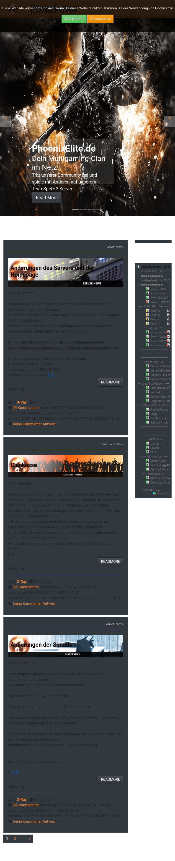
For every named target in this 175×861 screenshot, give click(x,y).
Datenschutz (100, 19)
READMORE (110, 382)
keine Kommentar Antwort (34, 424)
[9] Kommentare (26, 408)
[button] (6, 118)
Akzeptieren (74, 19)
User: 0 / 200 (149, 271)
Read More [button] (47, 197)
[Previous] (7, 839)
